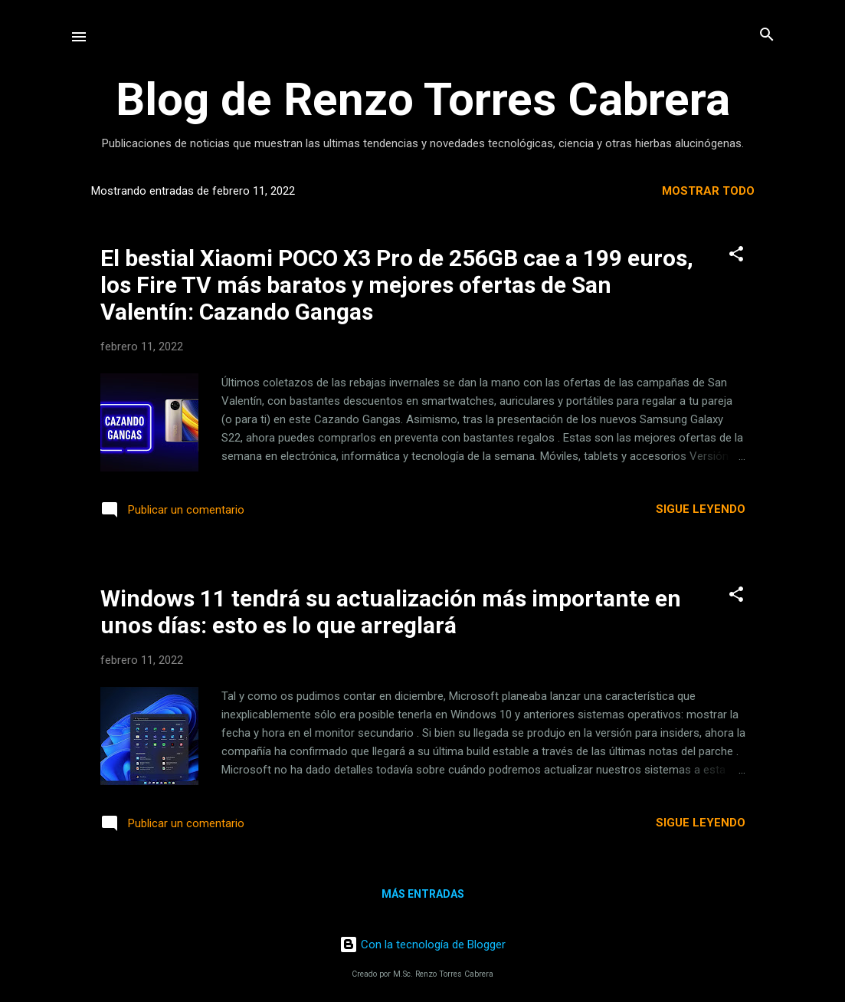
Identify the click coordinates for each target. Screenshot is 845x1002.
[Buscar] (767, 35)
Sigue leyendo (700, 509)
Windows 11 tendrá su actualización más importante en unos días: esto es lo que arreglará (390, 612)
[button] (736, 255)
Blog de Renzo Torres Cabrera (423, 99)
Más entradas (423, 894)
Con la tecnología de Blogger (422, 944)
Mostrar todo (708, 191)
